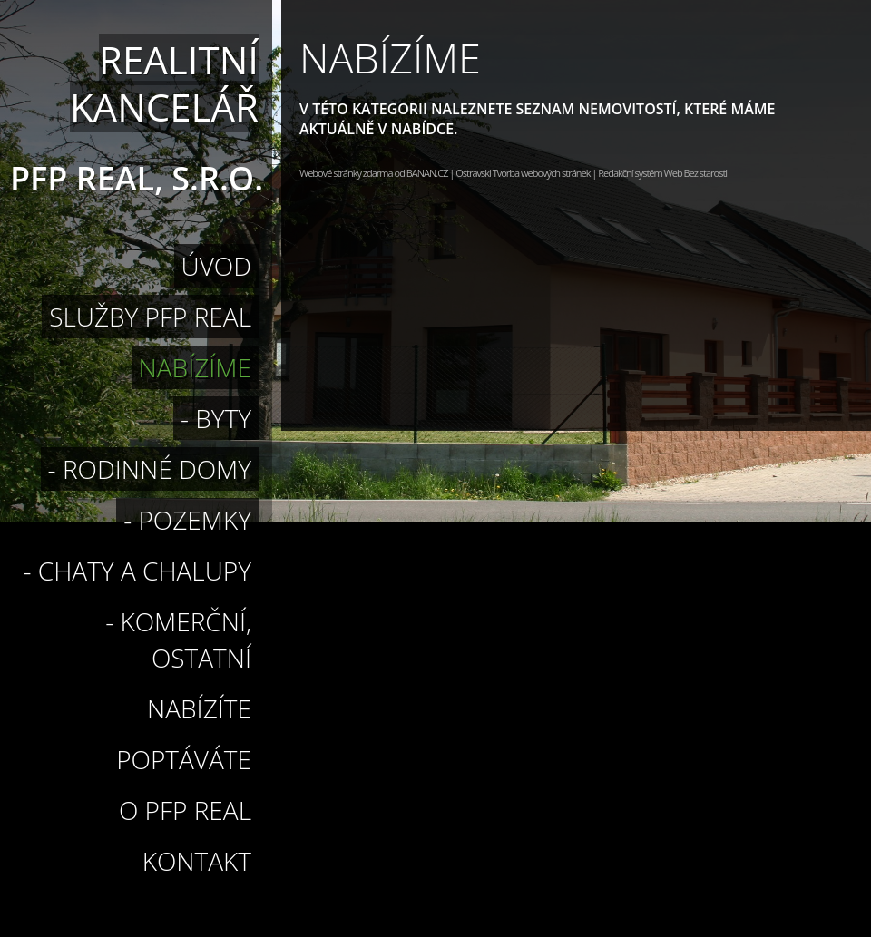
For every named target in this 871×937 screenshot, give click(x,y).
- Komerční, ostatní (178, 639)
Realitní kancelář (164, 83)
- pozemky (187, 520)
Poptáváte (183, 759)
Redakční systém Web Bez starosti (662, 173)
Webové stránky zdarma (346, 173)
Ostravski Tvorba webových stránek (522, 173)
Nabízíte (199, 708)
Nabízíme (195, 367)
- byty (216, 418)
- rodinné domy (149, 469)
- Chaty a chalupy (137, 570)
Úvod (216, 266)
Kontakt (196, 861)
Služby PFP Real (150, 316)
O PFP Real (185, 810)
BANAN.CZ (427, 173)
